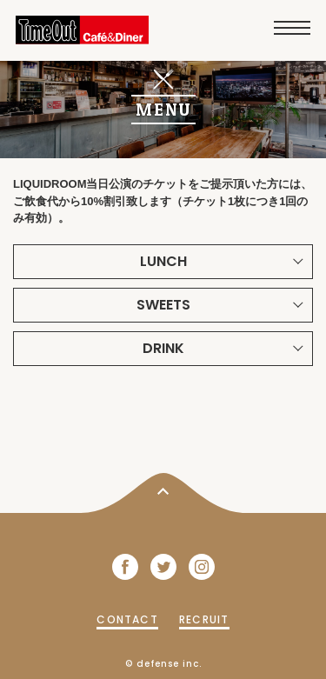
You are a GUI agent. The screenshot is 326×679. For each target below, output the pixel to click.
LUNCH (163, 261)
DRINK (163, 348)
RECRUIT (204, 619)
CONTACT (126, 619)
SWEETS (163, 305)
